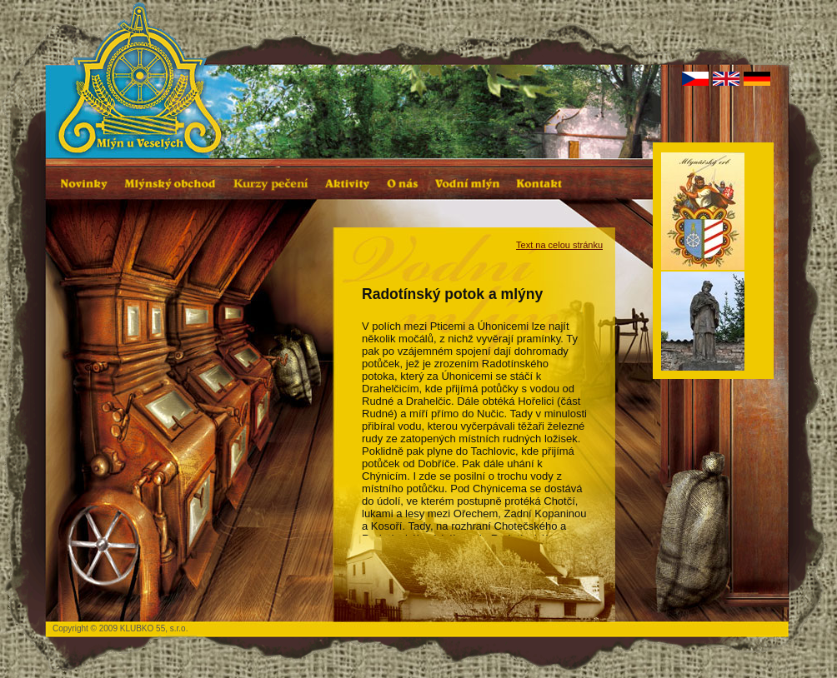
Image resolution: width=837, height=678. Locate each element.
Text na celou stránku (559, 245)
